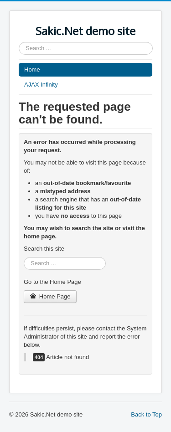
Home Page (50, 296)
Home (32, 69)
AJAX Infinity (41, 84)
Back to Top (146, 414)
